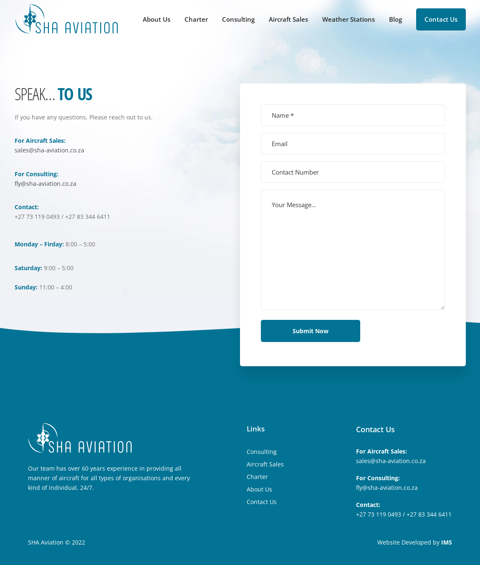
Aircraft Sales (288, 19)
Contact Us (440, 19)
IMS (446, 542)
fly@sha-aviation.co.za (45, 183)
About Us (156, 19)
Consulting (238, 19)
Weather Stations (348, 19)
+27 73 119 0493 (378, 514)
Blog (395, 19)
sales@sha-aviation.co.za (49, 150)
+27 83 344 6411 (429, 514)
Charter (196, 19)
